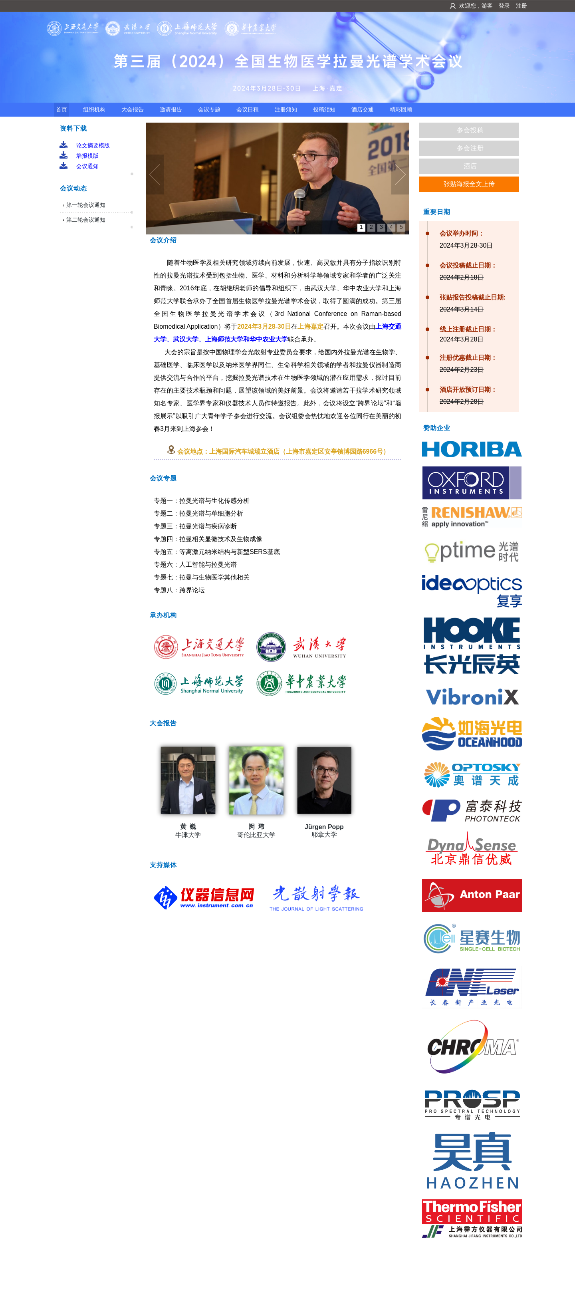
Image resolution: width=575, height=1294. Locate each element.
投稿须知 (324, 109)
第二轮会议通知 (85, 219)
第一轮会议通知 (85, 205)
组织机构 (94, 109)
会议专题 (209, 109)
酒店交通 (362, 109)
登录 (504, 5)
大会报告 (132, 109)
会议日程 (247, 109)
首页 (61, 109)
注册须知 (286, 109)
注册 (521, 5)
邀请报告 (171, 109)
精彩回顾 (401, 109)
